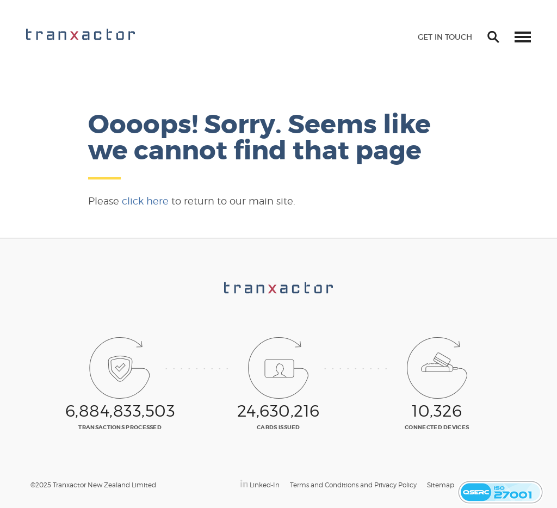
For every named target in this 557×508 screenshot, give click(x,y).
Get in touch (445, 37)
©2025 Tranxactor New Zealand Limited (93, 485)
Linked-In (260, 484)
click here (145, 201)
